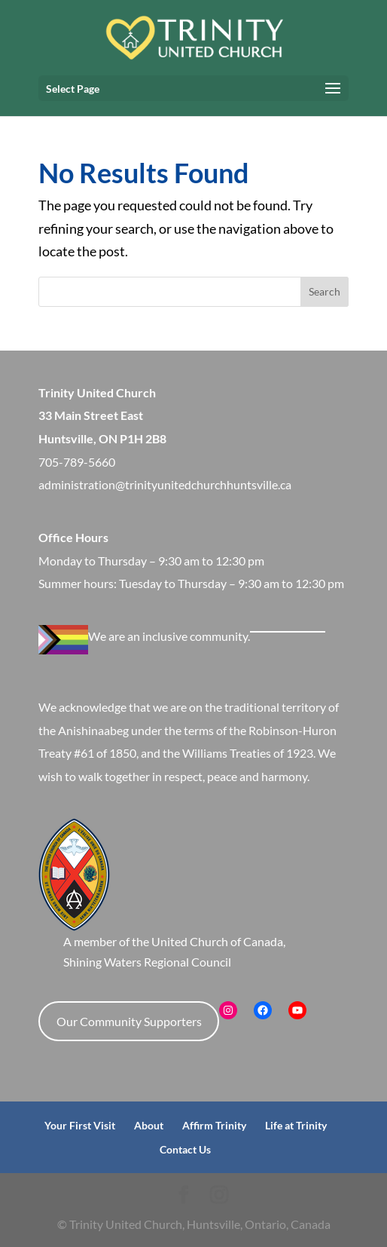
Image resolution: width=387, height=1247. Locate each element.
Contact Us (185, 1149)
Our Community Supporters (129, 1021)
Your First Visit (79, 1125)
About (148, 1125)
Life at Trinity (296, 1125)
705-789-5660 (76, 462)
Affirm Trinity (214, 1125)
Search (324, 291)
